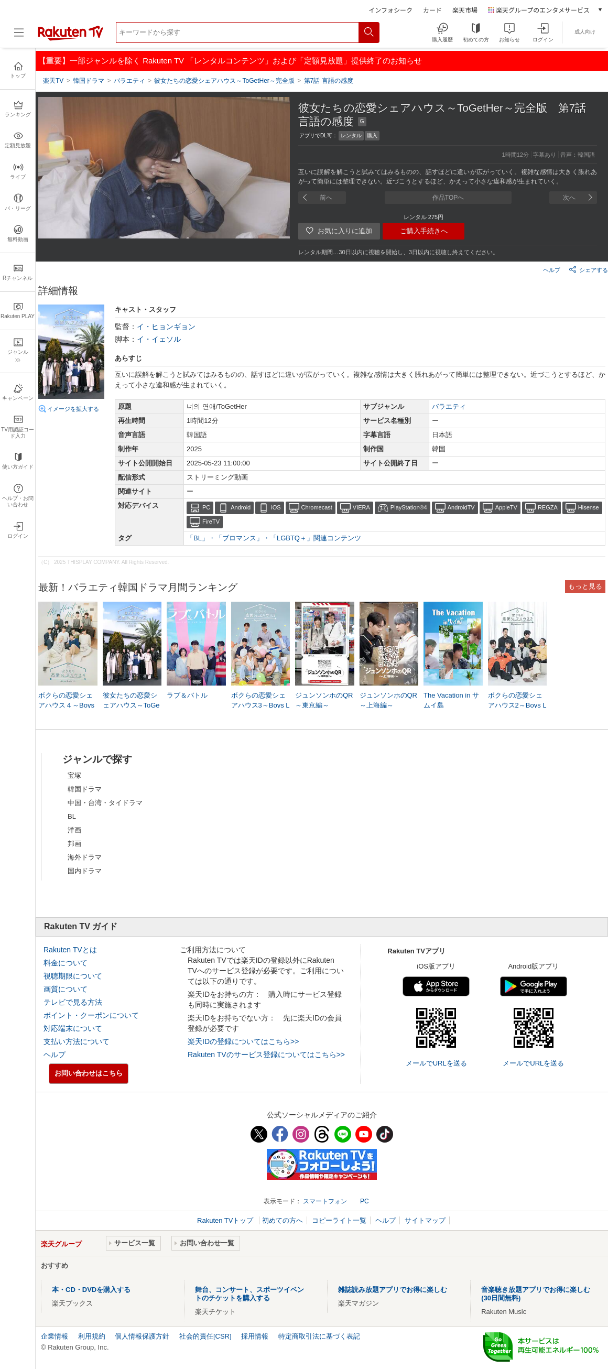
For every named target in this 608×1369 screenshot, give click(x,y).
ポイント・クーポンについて (91, 1015)
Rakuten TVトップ (226, 1220)
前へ (326, 197)
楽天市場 (464, 9)
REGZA (548, 507)
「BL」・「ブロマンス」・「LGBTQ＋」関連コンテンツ (274, 538)
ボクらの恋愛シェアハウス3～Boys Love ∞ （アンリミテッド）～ (260, 705)
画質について (66, 989)
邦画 (74, 844)
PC (206, 507)
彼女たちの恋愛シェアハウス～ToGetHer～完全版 (131, 704)
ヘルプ (551, 270)
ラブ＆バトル (187, 695)
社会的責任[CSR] (205, 1336)
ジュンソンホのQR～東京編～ (324, 700)
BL (72, 816)
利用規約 (91, 1336)
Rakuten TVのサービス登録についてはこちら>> (266, 1054)
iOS (275, 507)
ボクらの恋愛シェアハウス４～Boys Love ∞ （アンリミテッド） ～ (67, 705)
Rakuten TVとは (70, 950)
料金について (66, 963)
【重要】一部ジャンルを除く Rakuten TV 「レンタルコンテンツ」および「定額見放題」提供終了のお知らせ (230, 60)
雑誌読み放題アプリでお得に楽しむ (392, 1290)
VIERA (361, 507)
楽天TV (53, 80)
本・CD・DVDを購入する (91, 1290)
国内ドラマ (85, 871)
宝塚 (74, 775)
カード (432, 9)
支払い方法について (77, 1041)
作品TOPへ (448, 197)
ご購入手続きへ (424, 231)
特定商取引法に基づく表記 (319, 1336)
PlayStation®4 (408, 507)
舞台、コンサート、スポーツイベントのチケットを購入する (249, 1294)
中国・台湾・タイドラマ (105, 803)
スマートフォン (325, 1201)
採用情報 (254, 1336)
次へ (569, 197)
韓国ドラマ (85, 789)
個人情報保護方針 (142, 1336)
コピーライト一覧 (339, 1220)
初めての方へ (282, 1220)
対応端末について (73, 1028)
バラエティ (449, 406)
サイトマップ (425, 1220)
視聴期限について (73, 976)
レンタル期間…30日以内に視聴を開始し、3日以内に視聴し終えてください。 (398, 252)
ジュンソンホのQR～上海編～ (389, 700)
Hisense (588, 507)
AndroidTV (461, 507)
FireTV (211, 521)
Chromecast (316, 507)
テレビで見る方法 (73, 1002)
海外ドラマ (85, 857)
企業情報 (54, 1336)
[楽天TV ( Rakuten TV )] (70, 38)
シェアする (588, 269)
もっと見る (585, 586)
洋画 (74, 830)
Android (241, 507)
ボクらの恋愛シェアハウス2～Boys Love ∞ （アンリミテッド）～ (517, 705)
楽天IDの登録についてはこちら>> (243, 1041)
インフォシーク (390, 9)
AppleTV (506, 507)
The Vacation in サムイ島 (451, 700)
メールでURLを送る (436, 1063)
